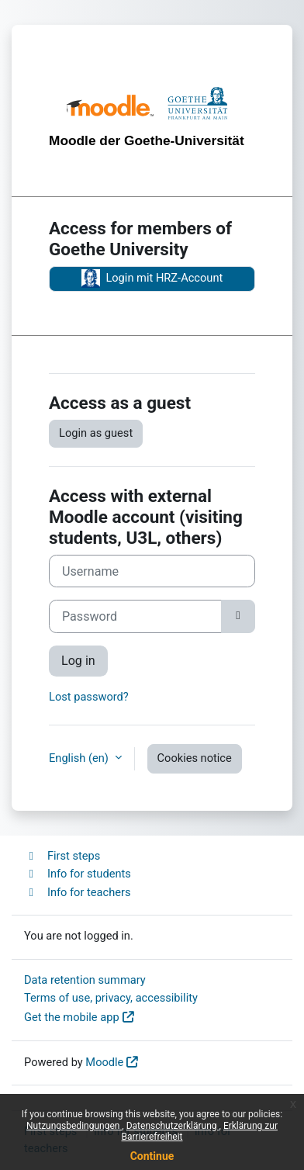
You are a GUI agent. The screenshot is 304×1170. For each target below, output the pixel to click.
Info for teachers (77, 892)
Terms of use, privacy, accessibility (111, 998)
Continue (152, 1156)
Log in (78, 660)
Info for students (77, 874)
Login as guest (96, 433)
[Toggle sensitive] (238, 616)
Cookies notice (194, 758)
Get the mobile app (71, 1017)
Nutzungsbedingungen (74, 1125)
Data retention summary (85, 980)
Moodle (104, 1062)
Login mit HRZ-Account (152, 278)
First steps (62, 856)
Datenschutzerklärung (172, 1125)
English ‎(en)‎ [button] (80, 758)
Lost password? (89, 697)
